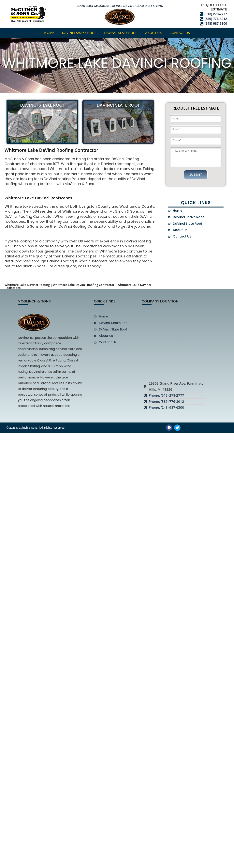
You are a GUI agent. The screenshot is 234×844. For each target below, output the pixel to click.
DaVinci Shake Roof (79, 33)
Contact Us (179, 33)
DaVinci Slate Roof (120, 33)
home (49, 33)
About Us (153, 33)
